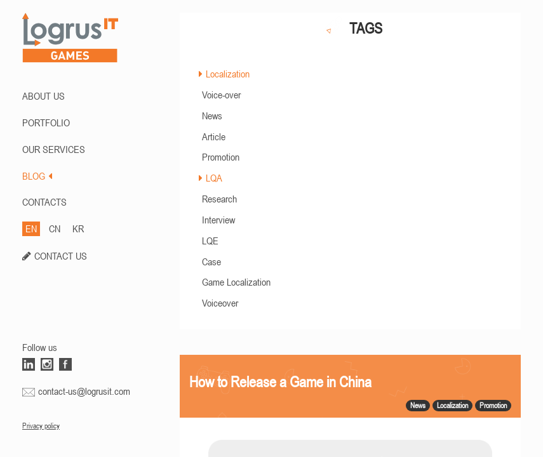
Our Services (53, 149)
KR (78, 228)
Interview (218, 219)
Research (219, 198)
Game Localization (236, 282)
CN (54, 228)
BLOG (37, 176)
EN (31, 228)
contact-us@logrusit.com (84, 391)
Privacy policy (41, 425)
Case (211, 261)
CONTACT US (60, 256)
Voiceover (220, 302)
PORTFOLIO (46, 122)
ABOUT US (43, 96)
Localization (228, 73)
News (212, 115)
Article (213, 136)
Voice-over (221, 94)
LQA (214, 177)
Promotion (220, 156)
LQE (210, 240)
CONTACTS (44, 202)
